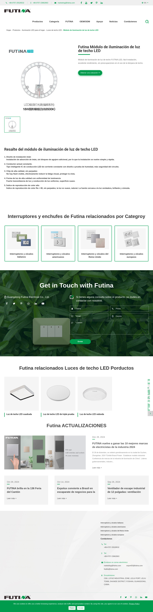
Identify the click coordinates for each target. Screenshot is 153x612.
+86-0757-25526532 (16, 3)
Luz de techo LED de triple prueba (58, 414)
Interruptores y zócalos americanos (58, 255)
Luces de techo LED (54, 30)
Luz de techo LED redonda (92, 414)
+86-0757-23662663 (40, 3)
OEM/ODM (85, 21)
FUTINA (69, 21)
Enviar (80, 341)
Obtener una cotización (90, 73)
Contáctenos (130, 21)
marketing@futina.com (66, 3)
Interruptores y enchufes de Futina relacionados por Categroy (76, 216)
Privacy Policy (134, 604)
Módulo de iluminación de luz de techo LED (80, 30)
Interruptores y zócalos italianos (21, 255)
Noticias (113, 21)
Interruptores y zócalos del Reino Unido (94, 255)
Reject (72, 608)
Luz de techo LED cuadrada (19, 414)
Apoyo (99, 21)
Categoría (54, 21)
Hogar (8, 30)
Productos (37, 21)
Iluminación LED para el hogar (33, 30)
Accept (80, 608)
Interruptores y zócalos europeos (131, 255)
